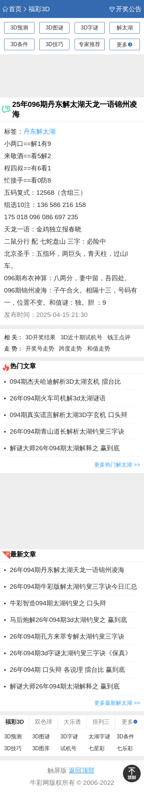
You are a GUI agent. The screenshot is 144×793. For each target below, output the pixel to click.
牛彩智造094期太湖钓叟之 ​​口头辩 (58, 603)
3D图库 (41, 748)
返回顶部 (82, 770)
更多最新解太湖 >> (117, 703)
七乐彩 (125, 748)
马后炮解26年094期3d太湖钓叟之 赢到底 (68, 619)
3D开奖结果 (40, 337)
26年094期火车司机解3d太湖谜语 (58, 398)
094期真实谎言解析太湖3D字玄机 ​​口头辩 (68, 414)
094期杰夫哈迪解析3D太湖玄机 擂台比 (65, 381)
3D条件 (19, 44)
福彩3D (36, 9)
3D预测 (19, 28)
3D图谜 (54, 28)
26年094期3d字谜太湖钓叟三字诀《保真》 (71, 653)
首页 (11, 9)
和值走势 (98, 348)
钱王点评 (118, 337)
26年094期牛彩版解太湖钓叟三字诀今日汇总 (73, 586)
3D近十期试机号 (81, 337)
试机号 (68, 748)
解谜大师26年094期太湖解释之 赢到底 (65, 448)
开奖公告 (125, 9)
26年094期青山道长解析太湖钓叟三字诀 (67, 431)
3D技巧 (54, 44)
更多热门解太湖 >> (117, 465)
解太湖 (125, 28)
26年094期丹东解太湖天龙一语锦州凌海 (67, 569)
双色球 (43, 722)
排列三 (101, 722)
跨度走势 (70, 348)
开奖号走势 (39, 348)
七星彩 (96, 748)
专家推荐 (89, 44)
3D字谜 (89, 28)
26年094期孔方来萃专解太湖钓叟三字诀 (67, 636)
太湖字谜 (99, 736)
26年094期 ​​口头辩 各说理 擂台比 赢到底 (67, 669)
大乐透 (72, 722)
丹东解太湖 (39, 131)
